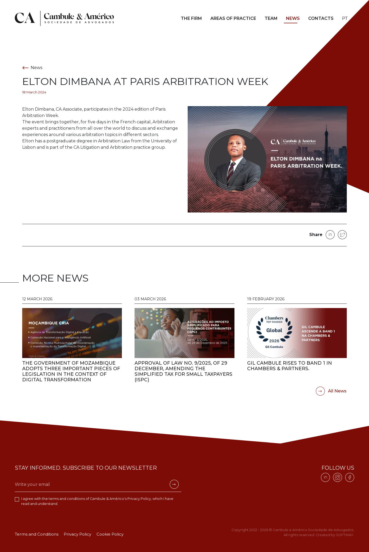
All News (331, 391)
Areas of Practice (233, 18)
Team (271, 18)
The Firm (191, 18)
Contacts (321, 18)
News (293, 18)
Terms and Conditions (36, 534)
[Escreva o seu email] (91, 484)
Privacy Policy (139, 499)
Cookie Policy (109, 534)
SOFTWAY (344, 535)
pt (345, 18)
